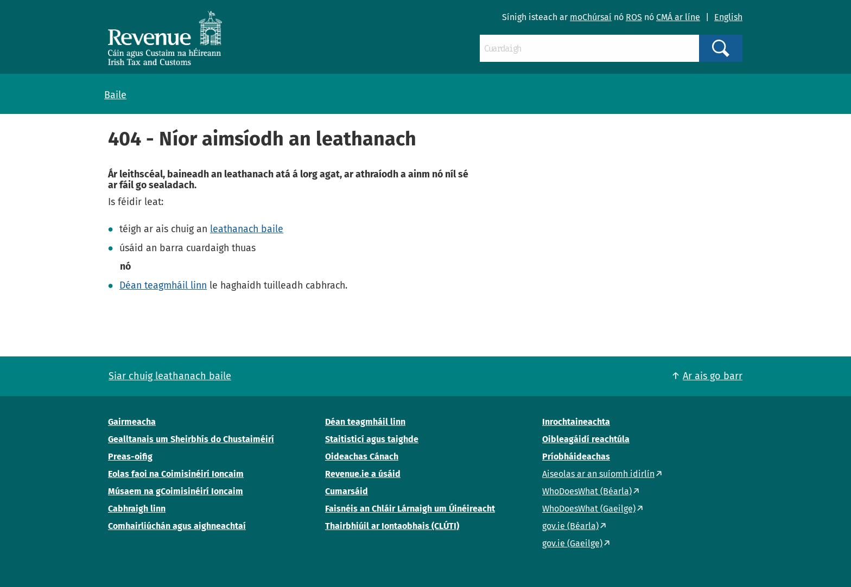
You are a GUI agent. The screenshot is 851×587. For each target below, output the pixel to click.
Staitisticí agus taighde (371, 439)
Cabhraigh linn (137, 508)
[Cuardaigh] (589, 48)
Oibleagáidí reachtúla (586, 439)
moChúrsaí (591, 17)
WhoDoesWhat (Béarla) (587, 491)
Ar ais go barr (712, 376)
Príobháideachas (576, 456)
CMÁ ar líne (678, 17)
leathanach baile (246, 229)
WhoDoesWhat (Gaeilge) (589, 508)
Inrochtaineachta (576, 422)
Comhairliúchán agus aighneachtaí (177, 526)
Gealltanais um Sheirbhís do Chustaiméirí (191, 439)
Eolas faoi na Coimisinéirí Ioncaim (176, 474)
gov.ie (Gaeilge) (572, 543)
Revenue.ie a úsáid (363, 474)
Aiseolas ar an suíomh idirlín (598, 474)
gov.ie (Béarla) (570, 526)
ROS (634, 17)
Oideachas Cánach (361, 456)
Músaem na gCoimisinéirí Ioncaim (175, 491)
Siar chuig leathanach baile (170, 376)
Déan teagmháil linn (163, 285)
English (728, 17)
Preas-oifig (130, 456)
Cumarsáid (346, 491)
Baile (115, 95)
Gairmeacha (132, 422)
